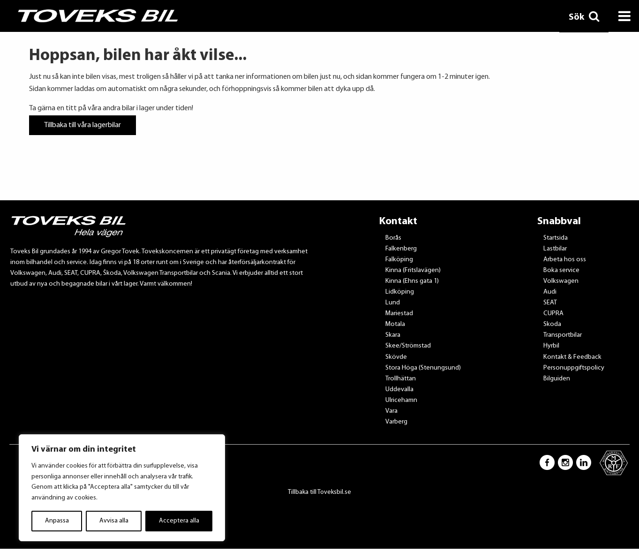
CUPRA (553, 313)
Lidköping (399, 291)
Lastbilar (555, 248)
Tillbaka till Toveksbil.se (319, 492)
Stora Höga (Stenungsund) (423, 367)
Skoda (552, 324)
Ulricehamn (401, 400)
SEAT (550, 302)
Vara (391, 411)
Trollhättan (400, 378)
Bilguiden (556, 378)
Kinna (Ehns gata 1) (412, 281)
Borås (393, 238)
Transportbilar (562, 335)
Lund (392, 302)
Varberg (396, 421)
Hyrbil (551, 345)
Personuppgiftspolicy (573, 367)
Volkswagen (561, 281)
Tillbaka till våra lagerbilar (82, 125)
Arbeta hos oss (564, 259)
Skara (392, 335)
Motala (395, 324)
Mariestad (399, 313)
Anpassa (57, 520)
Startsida (555, 238)
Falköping (399, 259)
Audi (549, 291)
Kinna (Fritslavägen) (413, 270)
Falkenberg (401, 248)
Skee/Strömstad (408, 345)
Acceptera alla (179, 520)
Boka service (561, 270)
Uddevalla (399, 389)
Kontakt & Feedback (572, 357)
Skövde (396, 357)
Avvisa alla (113, 520)
